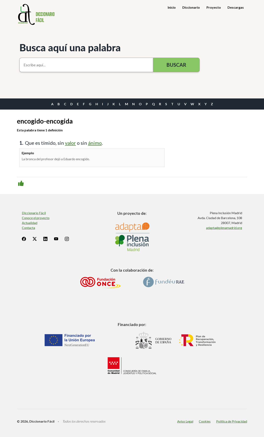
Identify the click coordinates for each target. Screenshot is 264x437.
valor (70, 143)
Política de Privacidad (231, 421)
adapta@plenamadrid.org (224, 228)
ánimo (95, 143)
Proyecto (213, 7)
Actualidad (29, 223)
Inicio (172, 7)
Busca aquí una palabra (70, 47)
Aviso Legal (185, 421)
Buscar (176, 65)
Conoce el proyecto (36, 218)
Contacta (28, 228)
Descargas (235, 7)
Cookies (205, 421)
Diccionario (191, 7)
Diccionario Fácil (34, 213)
